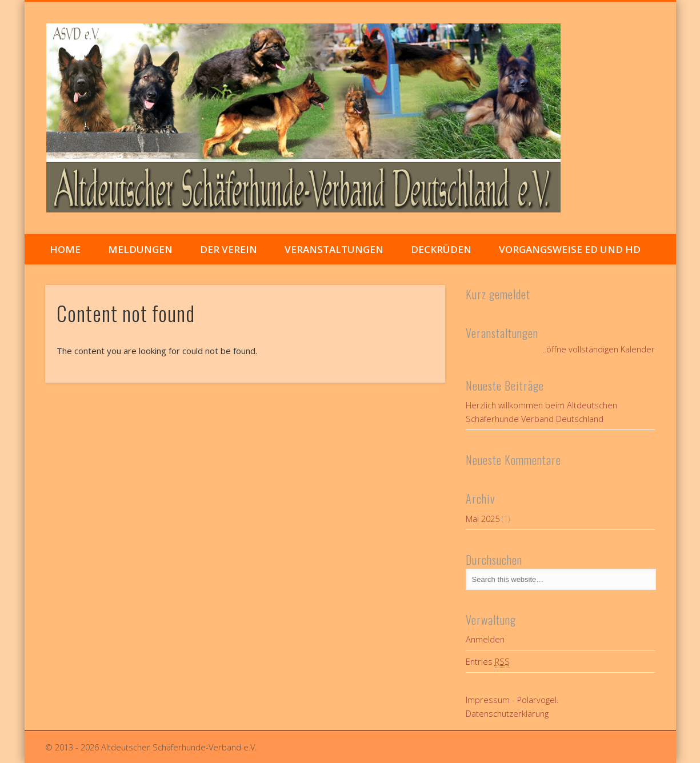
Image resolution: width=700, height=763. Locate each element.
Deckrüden (441, 249)
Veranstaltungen (334, 249)
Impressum (488, 699)
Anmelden (485, 639)
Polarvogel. (537, 699)
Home (65, 249)
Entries (488, 662)
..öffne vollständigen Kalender (599, 349)
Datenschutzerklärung (507, 713)
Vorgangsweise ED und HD (570, 249)
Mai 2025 (482, 518)
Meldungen (140, 249)
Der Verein (228, 249)
